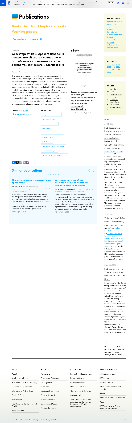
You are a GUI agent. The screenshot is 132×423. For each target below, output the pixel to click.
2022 (113, 67)
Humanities (114, 99)
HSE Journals (105, 378)
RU (109, 3)
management (115, 37)
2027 (117, 61)
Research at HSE (36, 39)
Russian (25, 110)
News (107, 119)
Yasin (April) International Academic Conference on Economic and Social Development (80, 403)
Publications (34, 16)
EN (112, 3)
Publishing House (106, 382)
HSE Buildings (17, 399)
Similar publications (27, 170)
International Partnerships (22, 391)
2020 (109, 69)
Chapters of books (52, 26)
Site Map (54, 420)
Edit (125, 419)
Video (102, 402)
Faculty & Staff (18, 395)
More (109, 72)
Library (102, 393)
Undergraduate (47, 382)
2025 (113, 64)
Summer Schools (48, 399)
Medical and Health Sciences (113, 103)
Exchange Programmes (50, 391)
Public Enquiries (18, 410)
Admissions (45, 374)
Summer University (48, 395)
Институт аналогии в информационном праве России (31, 181)
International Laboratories (81, 374)
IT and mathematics (114, 34)
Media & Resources (110, 369)
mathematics (112, 40)
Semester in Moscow (49, 404)
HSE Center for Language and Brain (114, 151)
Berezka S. (26, 72)
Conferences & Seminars (80, 391)
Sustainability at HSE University (24, 382)
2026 (109, 64)
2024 (118, 64)
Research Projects (77, 382)
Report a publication (19, 39)
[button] (45, 174)
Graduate (45, 386)
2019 (114, 69)
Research (75, 369)
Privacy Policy (45, 420)
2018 (118, 69)
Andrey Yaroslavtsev (112, 229)
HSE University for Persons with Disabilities (24, 405)
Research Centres (77, 378)
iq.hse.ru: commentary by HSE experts (111, 387)
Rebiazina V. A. (17, 72)
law (108, 37)
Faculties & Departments (22, 386)
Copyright (35, 420)
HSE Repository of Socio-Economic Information (110, 407)
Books (16, 26)
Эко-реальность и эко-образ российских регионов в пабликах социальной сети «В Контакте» (71, 182)
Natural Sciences (116, 107)
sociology (110, 42)
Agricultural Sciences (112, 90)
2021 (118, 67)
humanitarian (112, 32)
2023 (109, 67)
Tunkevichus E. (36, 72)
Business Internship (48, 408)
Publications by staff (108, 374)
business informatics (114, 21)
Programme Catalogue (50, 378)
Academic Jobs (76, 395)
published (108, 205)
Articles (29, 26)
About (15, 369)
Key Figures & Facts (19, 378)
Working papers (24, 31)
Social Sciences (115, 110)
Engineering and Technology (114, 95)
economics (111, 24)
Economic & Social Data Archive (112, 397)
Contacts (27, 420)
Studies (45, 369)
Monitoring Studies (78, 386)
